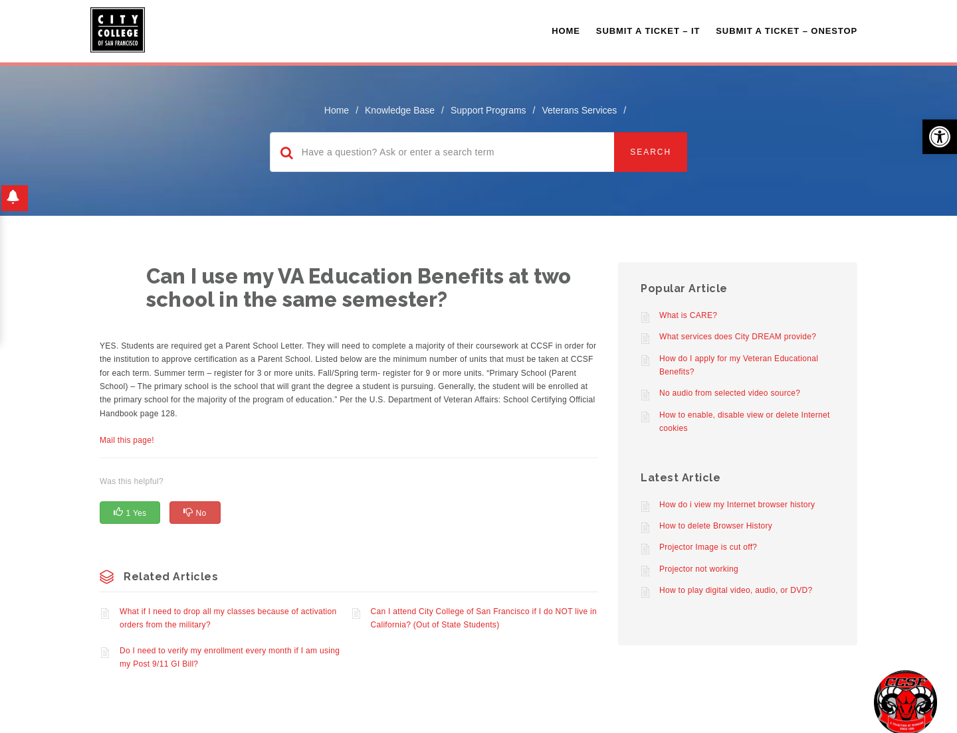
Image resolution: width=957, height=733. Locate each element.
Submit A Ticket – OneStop (786, 31)
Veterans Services (579, 110)
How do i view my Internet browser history (737, 504)
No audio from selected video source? (729, 393)
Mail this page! (127, 440)
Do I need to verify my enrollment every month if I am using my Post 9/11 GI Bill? (230, 657)
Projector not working (698, 569)
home (336, 110)
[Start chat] (905, 701)
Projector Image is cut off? (708, 547)
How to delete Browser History (715, 525)
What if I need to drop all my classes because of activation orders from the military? (228, 618)
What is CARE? (688, 315)
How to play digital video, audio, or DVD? (735, 590)
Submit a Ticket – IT (648, 31)
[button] (939, 137)
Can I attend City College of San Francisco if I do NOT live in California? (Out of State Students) (484, 618)
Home (566, 31)
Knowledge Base (400, 110)
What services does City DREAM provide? (737, 336)
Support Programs (488, 110)
